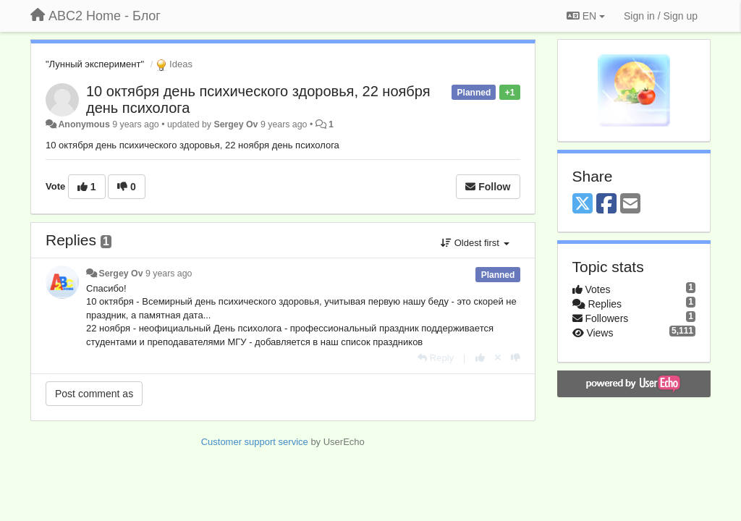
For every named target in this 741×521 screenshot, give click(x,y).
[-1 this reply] (515, 357)
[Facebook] (606, 204)
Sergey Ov (235, 124)
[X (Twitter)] (582, 204)
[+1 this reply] (480, 357)
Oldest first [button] (475, 242)
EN (586, 16)
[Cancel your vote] (497, 357)
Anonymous (83, 124)
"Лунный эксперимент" (95, 64)
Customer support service (254, 441)
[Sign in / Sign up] (660, 16)
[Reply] (436, 357)
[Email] (630, 204)
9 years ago (168, 273)
